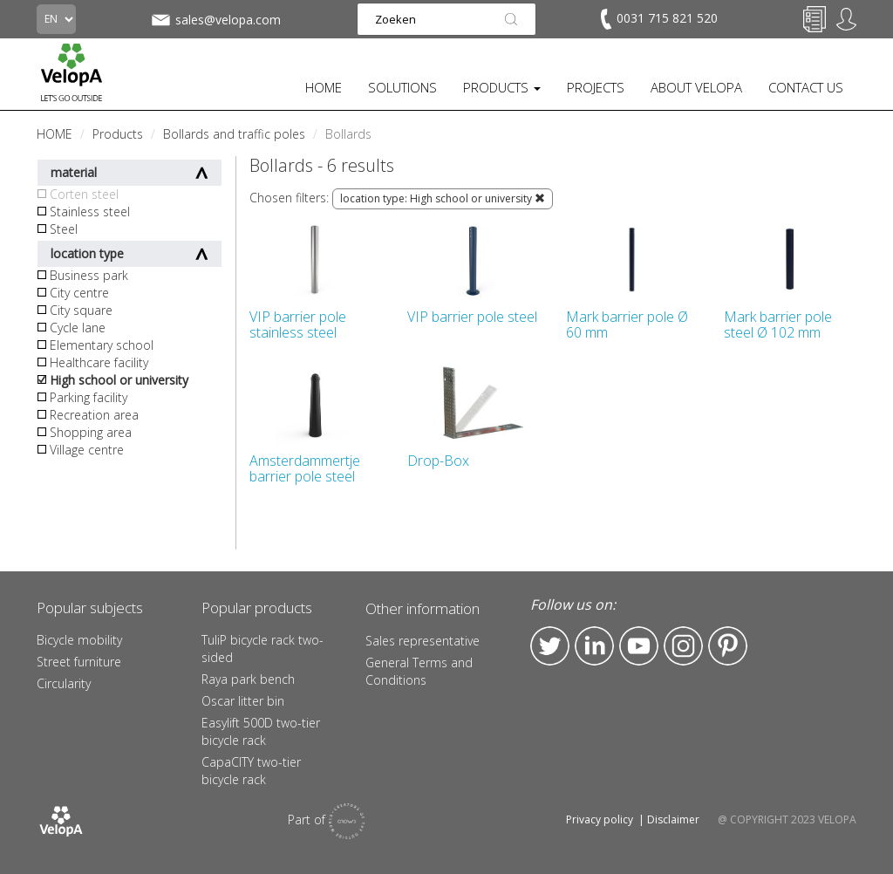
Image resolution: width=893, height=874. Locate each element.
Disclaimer (673, 819)
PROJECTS (595, 87)
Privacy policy (599, 819)
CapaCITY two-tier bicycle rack (251, 771)
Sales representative (422, 640)
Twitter (549, 646)
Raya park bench (248, 679)
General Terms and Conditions (419, 671)
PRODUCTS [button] (502, 87)
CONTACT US (805, 87)
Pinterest (727, 646)
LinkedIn (594, 646)
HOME (323, 87)
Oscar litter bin (242, 701)
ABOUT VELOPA (696, 87)
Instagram (683, 646)
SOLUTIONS (402, 87)
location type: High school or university (442, 198)
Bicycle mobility (79, 640)
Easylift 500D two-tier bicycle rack (260, 731)
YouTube (638, 646)
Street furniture (79, 661)
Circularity (64, 683)
